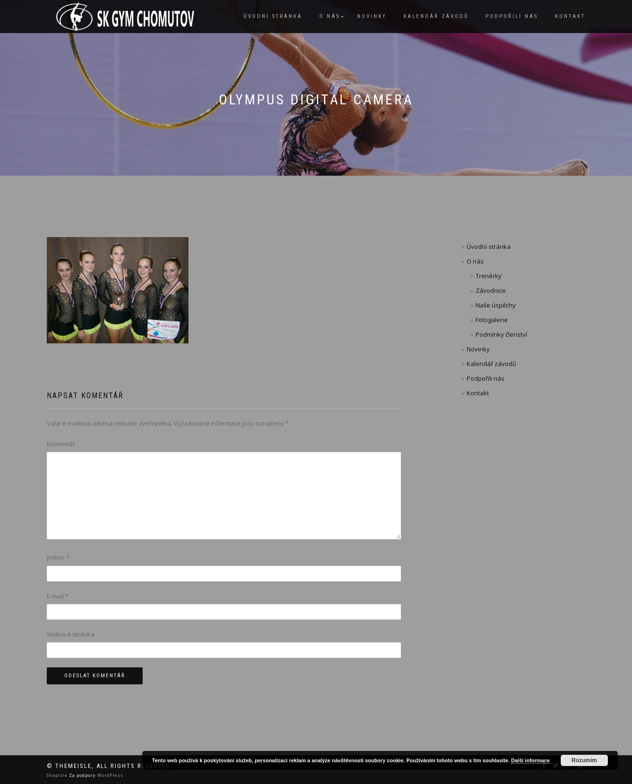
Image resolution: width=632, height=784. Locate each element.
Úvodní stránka (272, 16)
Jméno (58, 557)
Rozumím (584, 760)
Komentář (61, 444)
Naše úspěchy (496, 305)
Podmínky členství (501, 334)
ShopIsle (58, 775)
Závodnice (491, 290)
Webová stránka (70, 634)
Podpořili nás (512, 16)
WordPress (109, 775)
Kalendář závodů (436, 16)
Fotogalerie (492, 319)
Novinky (371, 16)
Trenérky (489, 276)
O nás (329, 16)
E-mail (57, 596)
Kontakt (570, 16)
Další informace (530, 760)
